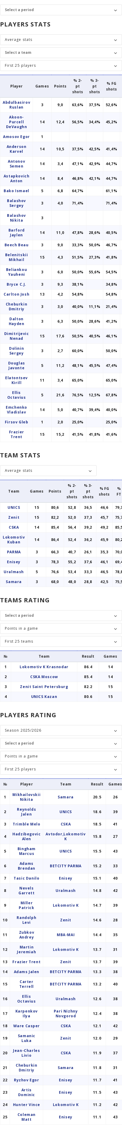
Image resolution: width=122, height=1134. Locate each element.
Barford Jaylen (16, 233)
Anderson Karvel (17, 149)
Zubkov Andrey (26, 935)
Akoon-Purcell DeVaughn (16, 122)
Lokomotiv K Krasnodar (44, 666)
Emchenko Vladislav (16, 410)
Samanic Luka (26, 1038)
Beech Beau (17, 244)
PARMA (14, 552)
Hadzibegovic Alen (26, 836)
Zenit (13, 517)
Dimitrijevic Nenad (16, 336)
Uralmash (14, 571)
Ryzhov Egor (26, 1080)
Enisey (14, 561)
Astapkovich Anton (17, 178)
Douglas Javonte (16, 365)
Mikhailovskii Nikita (26, 797)
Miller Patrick (26, 905)
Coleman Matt (27, 1117)
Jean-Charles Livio (26, 1053)
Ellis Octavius (16, 395)
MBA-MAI (66, 934)
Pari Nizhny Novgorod (66, 1014)
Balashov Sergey (16, 203)
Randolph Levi (26, 920)
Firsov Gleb (16, 422)
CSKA (14, 527)
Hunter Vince (26, 1104)
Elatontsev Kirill (16, 380)
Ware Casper (26, 1025)
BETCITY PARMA (66, 865)
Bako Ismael (16, 190)
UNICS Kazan (44, 696)
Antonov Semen (16, 164)
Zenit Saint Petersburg (44, 686)
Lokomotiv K (66, 905)
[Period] (58, 10)
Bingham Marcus (27, 851)
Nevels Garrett (26, 891)
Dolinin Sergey (16, 351)
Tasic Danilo (26, 878)
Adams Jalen (27, 971)
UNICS (14, 507)
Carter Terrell (26, 984)
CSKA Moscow (44, 676)
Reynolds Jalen (26, 812)
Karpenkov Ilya (26, 1014)
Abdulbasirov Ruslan (16, 105)
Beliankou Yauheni (16, 272)
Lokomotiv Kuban (14, 540)
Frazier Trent (16, 434)
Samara (14, 581)
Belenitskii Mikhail (16, 257)
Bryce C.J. (16, 284)
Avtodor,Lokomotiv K (65, 836)
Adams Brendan (26, 866)
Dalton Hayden (16, 321)
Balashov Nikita (16, 218)
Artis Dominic (26, 1092)
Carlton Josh (16, 294)
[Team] (58, 52)
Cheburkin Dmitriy (16, 307)
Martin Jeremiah (26, 949)
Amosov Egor (16, 136)
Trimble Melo (26, 824)
